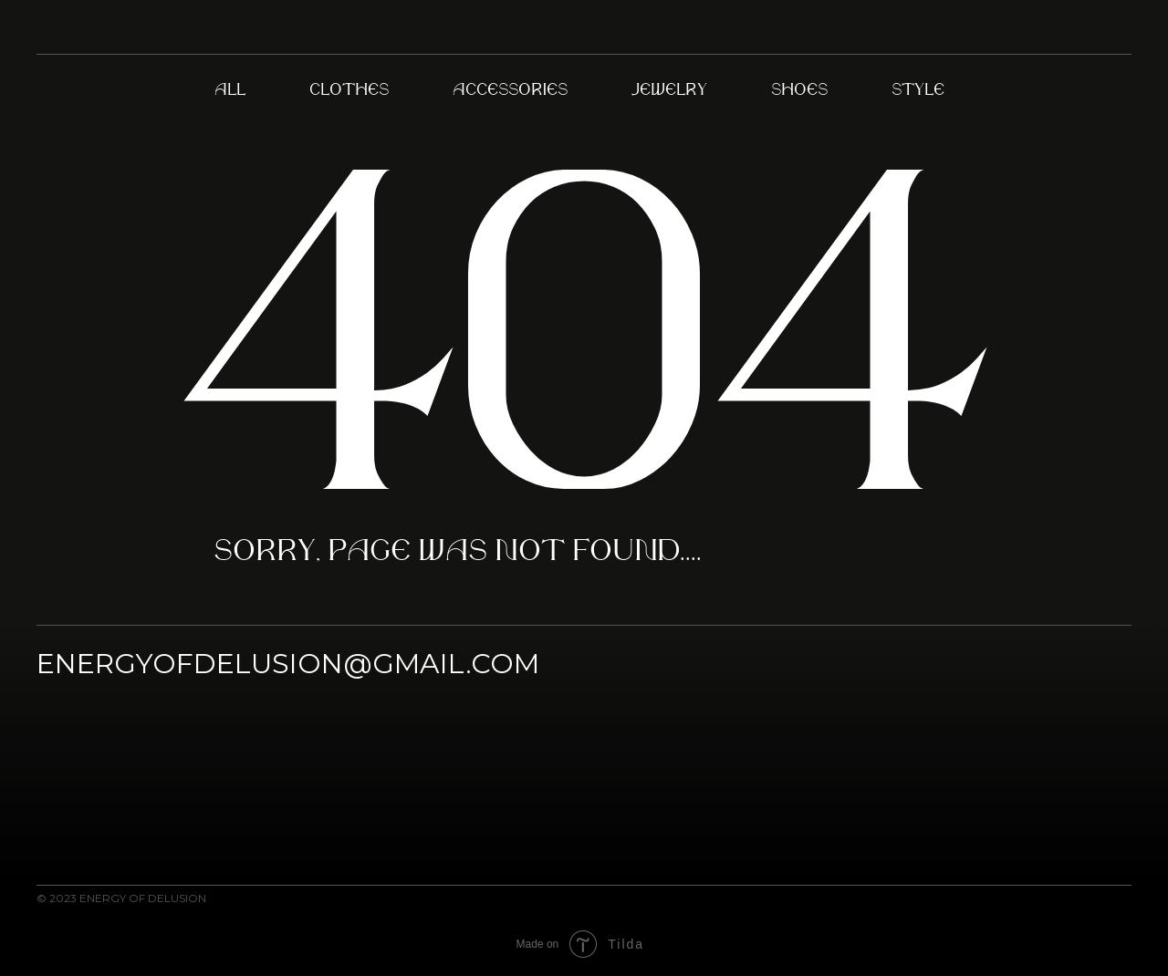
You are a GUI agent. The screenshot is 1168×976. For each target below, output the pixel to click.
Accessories (510, 90)
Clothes (349, 90)
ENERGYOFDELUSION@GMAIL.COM (287, 663)
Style (918, 90)
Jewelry (669, 90)
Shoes (799, 90)
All (229, 90)
